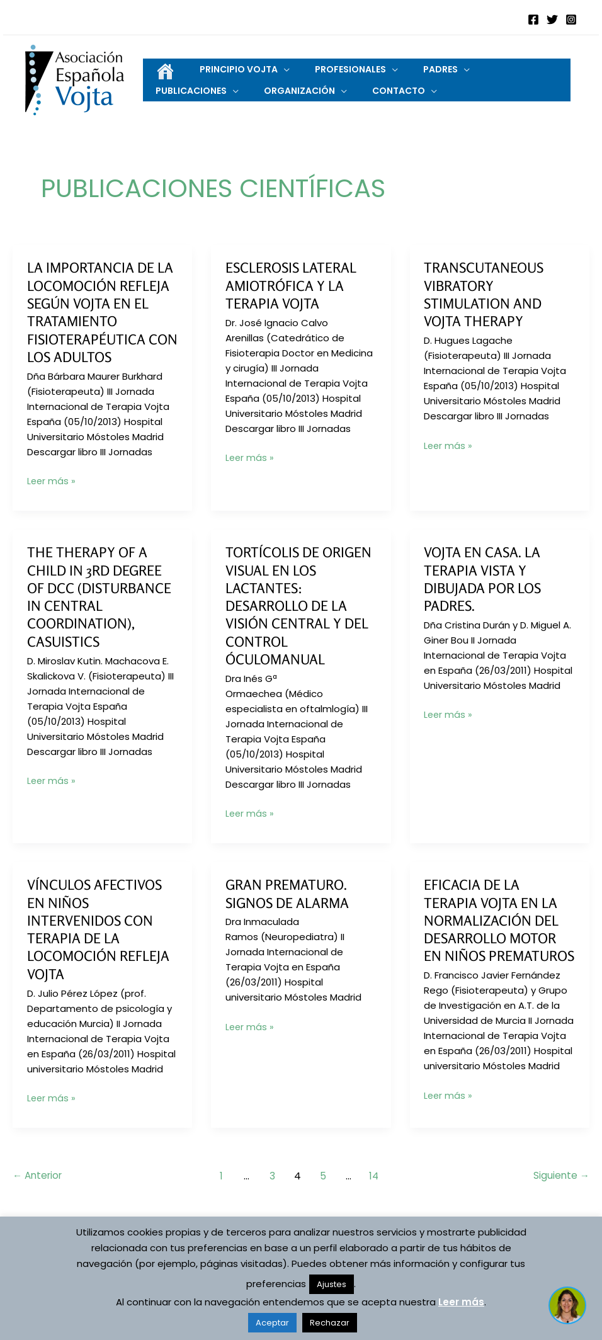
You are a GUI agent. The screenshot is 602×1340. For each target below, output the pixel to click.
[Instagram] (571, 19)
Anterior (39, 1201)
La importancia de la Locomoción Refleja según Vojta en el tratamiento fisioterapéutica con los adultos (99, 322)
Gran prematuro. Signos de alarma (290, 903)
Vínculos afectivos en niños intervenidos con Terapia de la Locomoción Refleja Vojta (102, 939)
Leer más (461, 1302)
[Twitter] (552, 19)
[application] (265, 68)
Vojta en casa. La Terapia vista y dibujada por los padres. (486, 589)
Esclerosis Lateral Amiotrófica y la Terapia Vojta (295, 295)
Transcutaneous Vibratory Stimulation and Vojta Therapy (486, 304)
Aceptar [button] (272, 1323)
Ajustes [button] (331, 1284)
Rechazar (329, 1323)
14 (377, 1201)
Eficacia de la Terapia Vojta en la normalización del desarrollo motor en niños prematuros (494, 939)
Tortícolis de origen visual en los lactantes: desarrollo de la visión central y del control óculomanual (301, 616)
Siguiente (560, 1201)
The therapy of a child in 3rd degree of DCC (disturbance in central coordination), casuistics (102, 606)
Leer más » (52, 491)
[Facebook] (533, 19)
